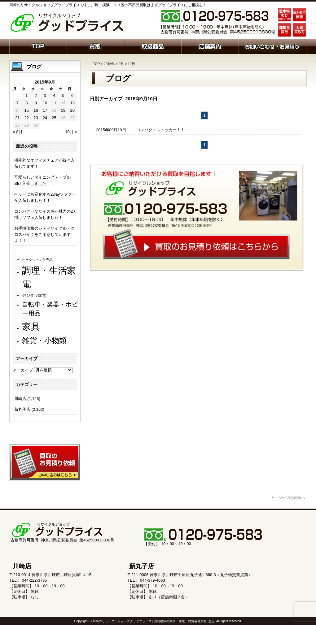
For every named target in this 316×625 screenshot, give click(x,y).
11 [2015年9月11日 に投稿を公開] (54, 103)
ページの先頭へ (291, 497)
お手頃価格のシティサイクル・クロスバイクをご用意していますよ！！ (44, 234)
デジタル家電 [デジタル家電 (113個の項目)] (34, 295)
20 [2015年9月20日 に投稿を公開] (72, 110)
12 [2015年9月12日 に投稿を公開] (63, 103)
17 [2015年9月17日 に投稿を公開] (45, 110)
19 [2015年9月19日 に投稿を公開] (63, 110)
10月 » (71, 131)
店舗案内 (210, 46)
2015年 (109, 64)
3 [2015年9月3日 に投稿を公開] (45, 95)
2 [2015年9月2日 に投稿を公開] (36, 95)
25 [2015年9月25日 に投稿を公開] (54, 117)
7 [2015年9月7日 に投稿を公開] (17, 103)
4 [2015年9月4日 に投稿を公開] (54, 95)
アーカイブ (23, 370)
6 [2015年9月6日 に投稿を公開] (72, 95)
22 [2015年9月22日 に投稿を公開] (26, 117)
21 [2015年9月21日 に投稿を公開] (17, 117)
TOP (96, 64)
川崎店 (20, 398)
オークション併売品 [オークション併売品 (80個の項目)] (37, 260)
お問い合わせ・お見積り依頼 (272, 46)
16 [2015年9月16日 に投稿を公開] (35, 110)
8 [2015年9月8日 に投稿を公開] (26, 103)
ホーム (38, 46)
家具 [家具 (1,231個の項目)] (31, 326)
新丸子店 (22, 409)
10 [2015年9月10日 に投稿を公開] (45, 103)
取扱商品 (152, 46)
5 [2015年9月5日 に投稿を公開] (63, 95)
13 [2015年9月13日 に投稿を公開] (72, 103)
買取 (95, 46)
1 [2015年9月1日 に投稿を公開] (26, 95)
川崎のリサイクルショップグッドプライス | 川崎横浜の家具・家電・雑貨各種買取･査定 (153, 621)
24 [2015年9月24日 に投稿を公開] (45, 117)
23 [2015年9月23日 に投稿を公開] (35, 117)
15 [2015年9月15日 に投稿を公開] (26, 110)
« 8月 (18, 131)
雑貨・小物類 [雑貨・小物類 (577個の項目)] (44, 340)
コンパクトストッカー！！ (160, 130)
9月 (121, 64)
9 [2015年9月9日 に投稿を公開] (36, 103)
